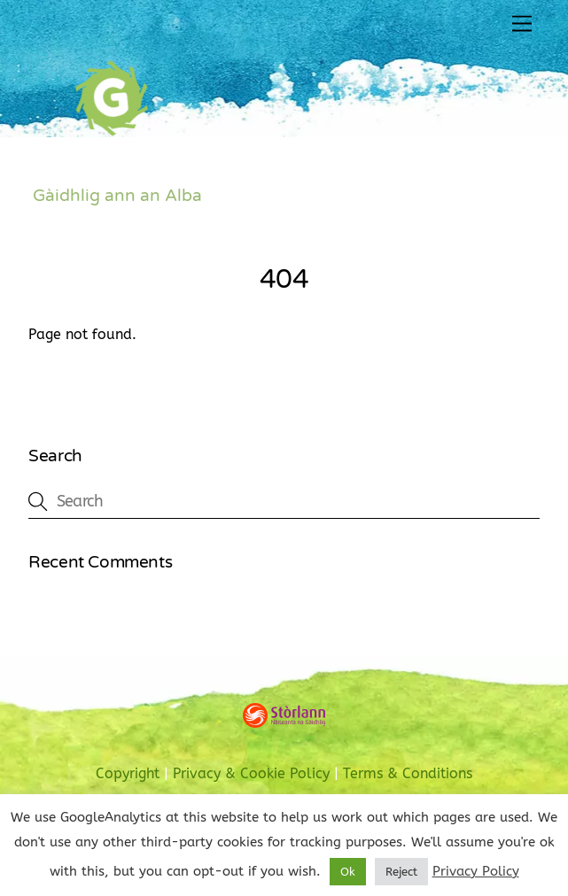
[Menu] (522, 24)
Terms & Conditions (407, 774)
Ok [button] (347, 871)
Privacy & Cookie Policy (251, 774)
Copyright (128, 774)
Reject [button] (401, 871)
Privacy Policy (475, 871)
